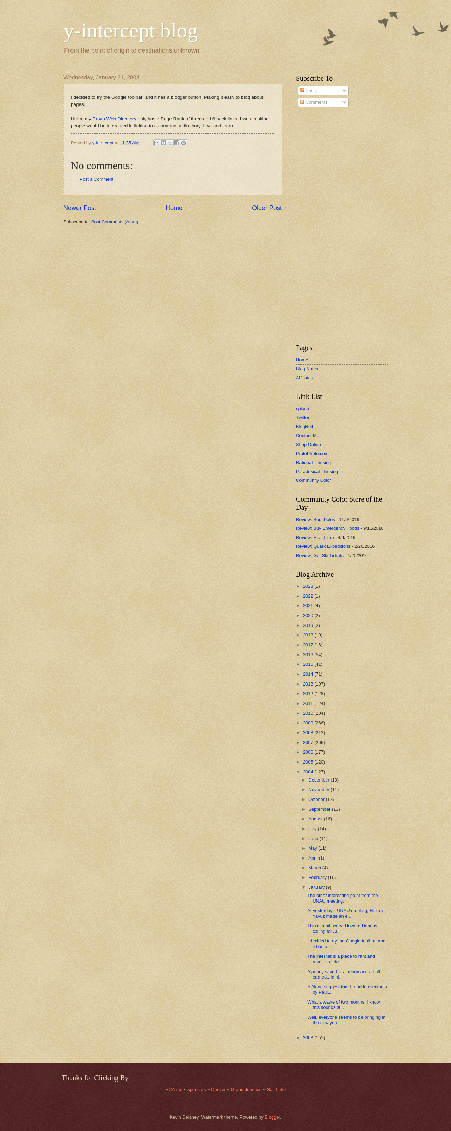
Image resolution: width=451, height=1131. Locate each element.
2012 (308, 693)
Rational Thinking (313, 462)
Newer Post (79, 207)
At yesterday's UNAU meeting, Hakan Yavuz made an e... (345, 913)
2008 (308, 732)
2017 (308, 644)
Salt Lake (276, 1089)
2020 (308, 615)
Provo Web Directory (114, 118)
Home (174, 207)
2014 (308, 674)
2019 (308, 625)
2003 (308, 1037)
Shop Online (308, 444)
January (317, 887)
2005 (308, 762)
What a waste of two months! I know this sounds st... (343, 1004)
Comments (313, 102)
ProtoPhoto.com (312, 453)
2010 (308, 713)
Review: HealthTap (315, 537)
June (314, 838)
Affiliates (304, 378)
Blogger (272, 1117)
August (316, 818)
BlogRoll (304, 426)
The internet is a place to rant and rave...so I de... (341, 958)
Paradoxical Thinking (317, 471)
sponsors (197, 1089)
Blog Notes (307, 368)
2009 (308, 722)
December (319, 780)
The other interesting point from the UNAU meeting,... (342, 898)
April (313, 858)
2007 (308, 742)
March (315, 867)
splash (302, 408)
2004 (308, 771)
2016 (308, 654)
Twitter (302, 417)
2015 (308, 664)
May (313, 848)
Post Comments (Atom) (114, 222)
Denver (219, 1089)
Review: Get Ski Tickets (320, 555)
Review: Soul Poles (315, 519)
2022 (308, 596)
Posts (308, 90)
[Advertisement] (317, 225)
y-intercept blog (130, 30)
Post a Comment (96, 179)
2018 (308, 635)
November (319, 789)
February (318, 877)
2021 (308, 605)
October (317, 799)
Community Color (313, 480)
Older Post (267, 207)
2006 (308, 752)
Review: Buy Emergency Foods (327, 528)
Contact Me (307, 435)
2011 (308, 703)
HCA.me (174, 1089)
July (312, 828)
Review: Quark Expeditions (323, 546)
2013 (308, 684)
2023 (308, 586)
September (320, 809)
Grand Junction (246, 1089)
